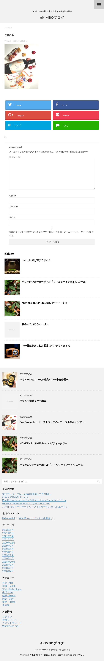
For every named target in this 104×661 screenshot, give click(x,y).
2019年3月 (8, 552)
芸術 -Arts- (8, 583)
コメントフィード (12, 623)
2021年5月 (8, 536)
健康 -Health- (9, 586)
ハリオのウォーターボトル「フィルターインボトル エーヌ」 (55, 281)
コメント (14, 157)
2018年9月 (8, 565)
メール (13, 206)
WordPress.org (10, 626)
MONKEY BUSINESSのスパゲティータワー (45, 303)
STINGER (79, 655)
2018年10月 (8, 561)
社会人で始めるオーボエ (35, 324)
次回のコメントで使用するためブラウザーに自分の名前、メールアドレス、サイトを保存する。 (51, 234)
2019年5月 (8, 546)
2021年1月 (8, 539)
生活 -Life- (7, 592)
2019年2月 (8, 555)
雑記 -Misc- (8, 598)
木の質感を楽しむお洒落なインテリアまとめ (46, 345)
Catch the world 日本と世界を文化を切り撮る (52, 650)
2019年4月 (8, 549)
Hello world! (8, 518)
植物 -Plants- (9, 602)
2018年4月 (8, 571)
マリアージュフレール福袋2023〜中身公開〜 (44, 379)
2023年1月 (8, 530)
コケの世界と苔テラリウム (36, 260)
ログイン (7, 616)
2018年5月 (8, 568)
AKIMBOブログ (52, 18)
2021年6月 (8, 533)
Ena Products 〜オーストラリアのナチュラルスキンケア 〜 (52, 422)
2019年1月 (8, 558)
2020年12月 (8, 542)
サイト (12, 217)
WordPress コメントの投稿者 (34, 518)
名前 (12, 195)
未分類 (5, 605)
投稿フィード (9, 620)
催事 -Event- (9, 595)
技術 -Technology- (12, 589)
